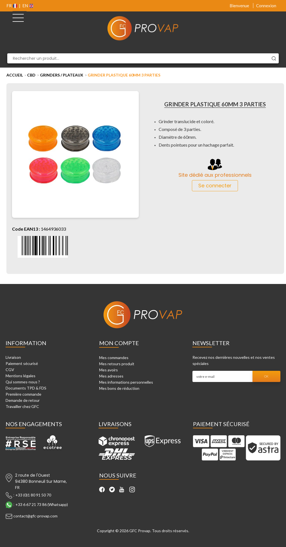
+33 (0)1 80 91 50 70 (33, 494)
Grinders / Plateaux (61, 75)
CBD (31, 75)
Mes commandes (113, 357)
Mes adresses (111, 376)
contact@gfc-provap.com (35, 515)
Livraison (13, 357)
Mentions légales (20, 375)
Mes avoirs (108, 369)
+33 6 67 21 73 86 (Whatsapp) (41, 504)
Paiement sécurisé (22, 363)
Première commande (23, 394)
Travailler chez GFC (22, 406)
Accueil (14, 75)
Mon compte (119, 343)
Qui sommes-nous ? (23, 381)
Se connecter (215, 185)
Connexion (266, 5)
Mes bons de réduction (119, 388)
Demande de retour (23, 400)
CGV (10, 369)
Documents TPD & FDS (26, 388)
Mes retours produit (116, 363)
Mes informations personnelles (126, 382)
